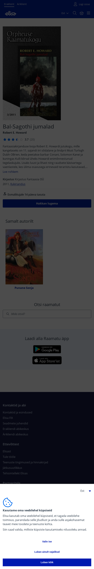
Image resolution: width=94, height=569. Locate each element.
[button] (84, 491)
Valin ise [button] (47, 541)
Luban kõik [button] (47, 562)
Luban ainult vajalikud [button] (47, 551)
